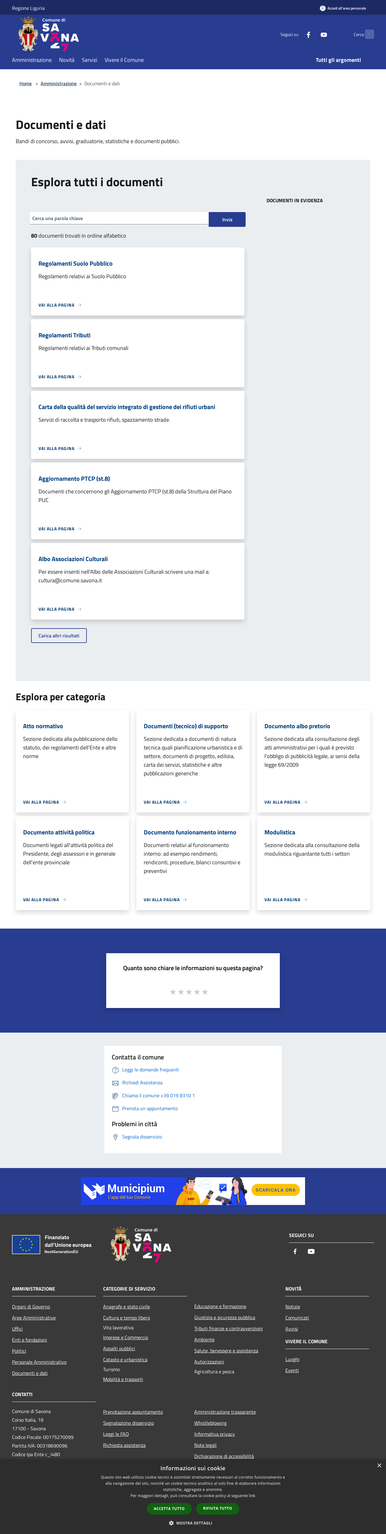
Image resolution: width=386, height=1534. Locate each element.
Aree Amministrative (34, 1317)
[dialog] (193, 1496)
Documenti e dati (30, 1373)
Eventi (292, 1370)
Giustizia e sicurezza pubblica (224, 1317)
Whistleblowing (210, 1423)
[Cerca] (366, 34)
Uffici (17, 1328)
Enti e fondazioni (29, 1339)
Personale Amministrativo (39, 1362)
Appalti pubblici (119, 1348)
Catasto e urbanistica (125, 1359)
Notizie (292, 1306)
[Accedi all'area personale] (343, 8)
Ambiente (204, 1339)
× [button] (379, 1466)
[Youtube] (312, 34)
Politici (19, 1351)
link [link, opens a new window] (252, 1495)
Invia (227, 219)
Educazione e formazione (220, 1306)
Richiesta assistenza (124, 1445)
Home (25, 83)
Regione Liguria (28, 8)
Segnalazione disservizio (128, 1423)
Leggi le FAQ (116, 1434)
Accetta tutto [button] (169, 1508)
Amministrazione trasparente (225, 1412)
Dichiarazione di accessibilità (224, 1456)
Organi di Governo (31, 1306)
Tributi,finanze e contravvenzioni (228, 1328)
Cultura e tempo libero (126, 1317)
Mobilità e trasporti (123, 1379)
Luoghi (292, 1359)
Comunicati (297, 1317)
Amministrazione (59, 83)
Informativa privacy (214, 1434)
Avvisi (291, 1328)
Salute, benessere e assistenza (226, 1350)
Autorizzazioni (209, 1361)
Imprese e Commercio (125, 1337)
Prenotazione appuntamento (133, 1412)
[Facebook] (296, 34)
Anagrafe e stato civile (126, 1306)
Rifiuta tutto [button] (217, 1508)
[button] (193, 1523)
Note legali (205, 1445)
